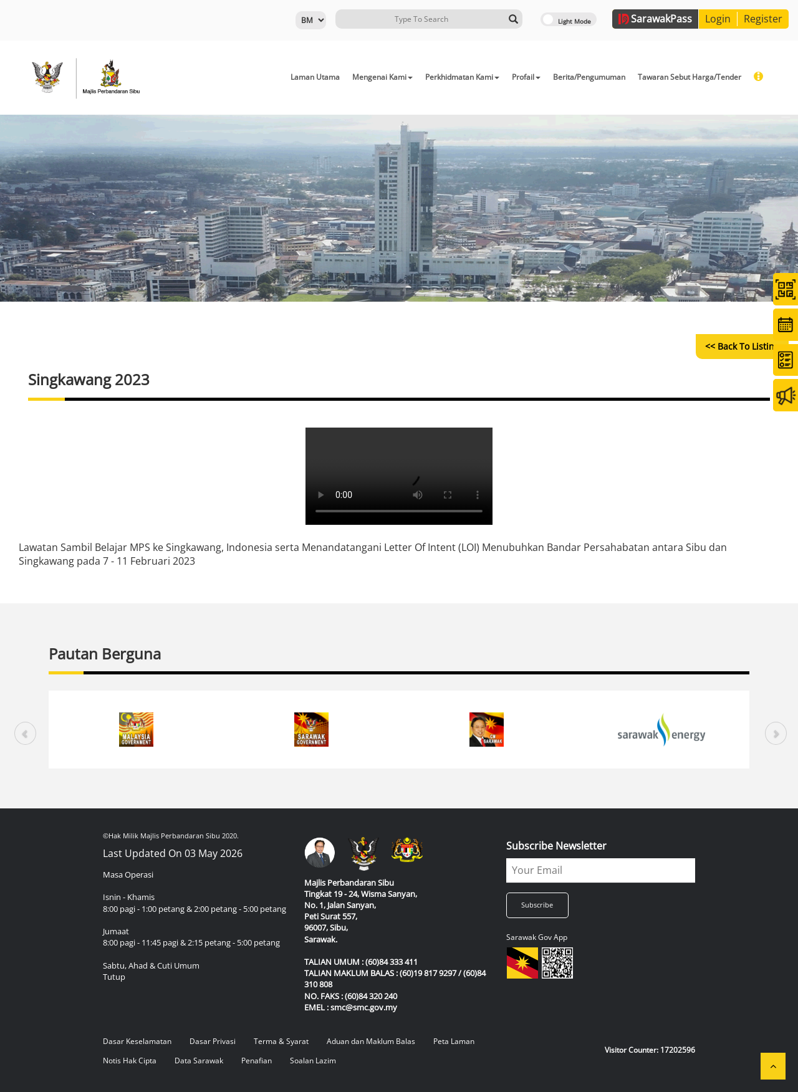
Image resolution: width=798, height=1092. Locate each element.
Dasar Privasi (213, 1041)
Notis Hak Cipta (129, 1060)
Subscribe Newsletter (556, 846)
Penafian (256, 1060)
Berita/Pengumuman (589, 77)
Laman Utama (315, 77)
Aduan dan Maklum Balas (371, 1041)
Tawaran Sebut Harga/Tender (689, 77)
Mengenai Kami (382, 77)
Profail (526, 77)
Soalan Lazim (313, 1060)
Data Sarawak (199, 1060)
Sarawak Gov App (536, 937)
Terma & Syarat (281, 1041)
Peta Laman (453, 1041)
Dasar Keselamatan (137, 1041)
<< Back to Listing (742, 346)
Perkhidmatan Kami (462, 77)
